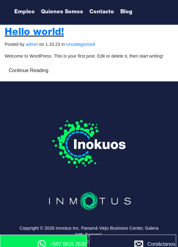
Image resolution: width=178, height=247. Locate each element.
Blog (126, 12)
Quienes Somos (62, 12)
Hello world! (34, 33)
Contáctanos (161, 244)
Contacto (101, 12)
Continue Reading (28, 70)
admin (32, 44)
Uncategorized (80, 44)
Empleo (24, 12)
